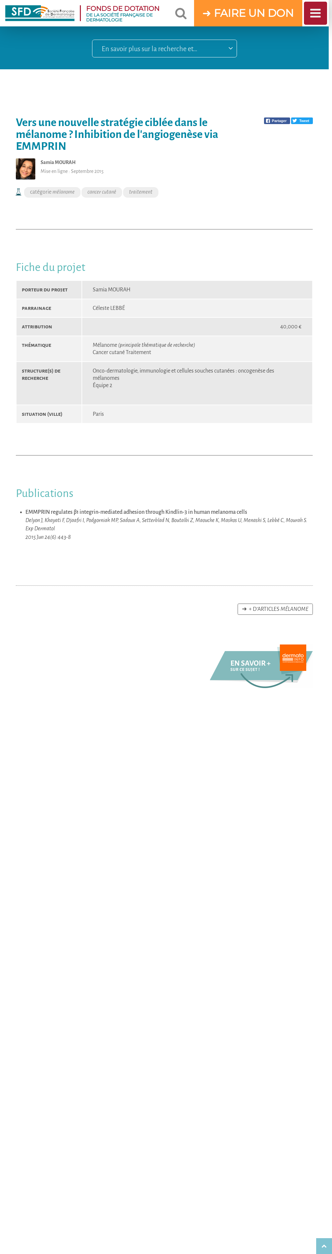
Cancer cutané (109, 352)
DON (281, 13)
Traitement (138, 352)
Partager (279, 121)
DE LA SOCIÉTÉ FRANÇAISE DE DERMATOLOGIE (127, 13)
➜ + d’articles (275, 609)
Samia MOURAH (111, 290)
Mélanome (144, 345)
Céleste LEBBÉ (109, 308)
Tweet (304, 121)
